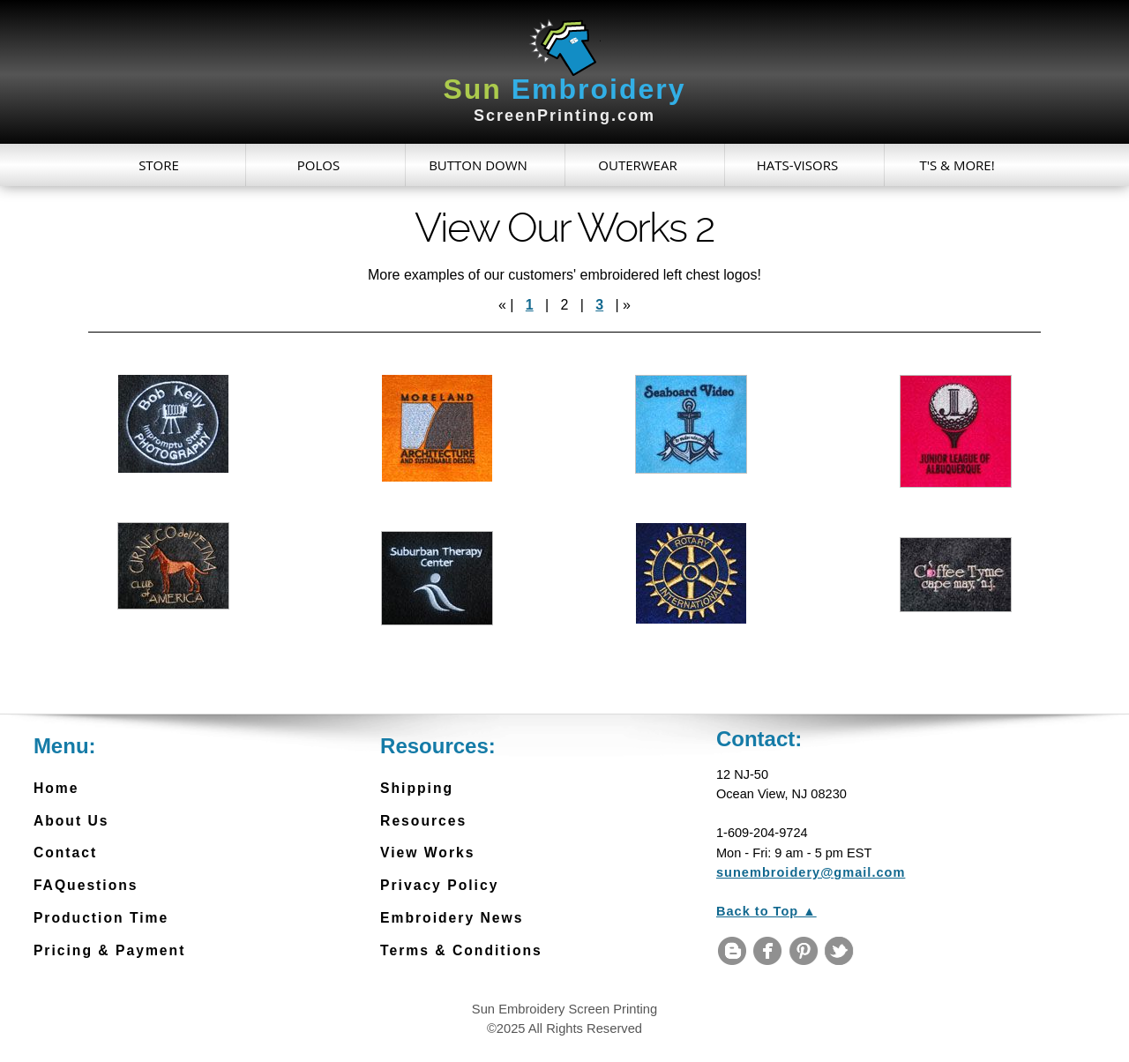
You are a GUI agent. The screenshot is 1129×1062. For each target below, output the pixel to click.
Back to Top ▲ (766, 911)
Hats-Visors (797, 165)
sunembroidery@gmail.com (810, 872)
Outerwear (637, 165)
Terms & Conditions (461, 950)
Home (56, 788)
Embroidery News (451, 917)
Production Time (101, 917)
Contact (65, 852)
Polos (318, 165)
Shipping (416, 788)
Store (158, 165)
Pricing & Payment (109, 950)
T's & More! (956, 165)
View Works (427, 852)
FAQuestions (86, 885)
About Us (71, 820)
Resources (423, 820)
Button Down (478, 165)
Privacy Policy (439, 885)
